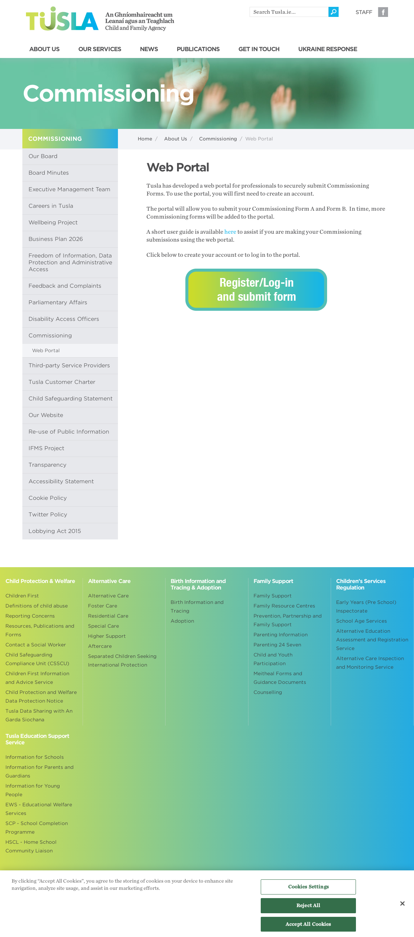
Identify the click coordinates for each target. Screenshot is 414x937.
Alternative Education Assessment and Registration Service (372, 639)
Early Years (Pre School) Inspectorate (366, 607)
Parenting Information (281, 634)
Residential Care (108, 616)
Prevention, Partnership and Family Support (288, 620)
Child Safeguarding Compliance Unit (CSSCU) (37, 659)
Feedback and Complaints (64, 286)
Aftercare (100, 646)
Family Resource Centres (284, 606)
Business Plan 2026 (55, 239)
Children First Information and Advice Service (37, 678)
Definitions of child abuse (36, 606)
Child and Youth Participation (273, 659)
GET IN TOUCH (258, 49)
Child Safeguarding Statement (70, 398)
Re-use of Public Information (68, 432)
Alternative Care (108, 595)
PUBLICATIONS (198, 49)
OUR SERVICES (99, 49)
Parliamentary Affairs (57, 302)
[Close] (402, 906)
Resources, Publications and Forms (39, 630)
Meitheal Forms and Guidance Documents (280, 678)
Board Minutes (48, 173)
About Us (175, 139)
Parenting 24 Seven (277, 644)
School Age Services (361, 621)
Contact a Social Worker (35, 644)
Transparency (47, 465)
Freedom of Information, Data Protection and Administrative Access (70, 262)
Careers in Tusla (50, 206)
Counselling (268, 692)
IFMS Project (46, 448)
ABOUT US (44, 49)
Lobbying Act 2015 (54, 531)
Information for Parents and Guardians (39, 772)
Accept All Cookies (308, 926)
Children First (22, 595)
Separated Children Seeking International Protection (122, 661)
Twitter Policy (47, 514)
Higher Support (107, 636)
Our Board (42, 156)
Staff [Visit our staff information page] (364, 12)
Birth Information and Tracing (197, 607)
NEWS (149, 49)
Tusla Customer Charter (61, 382)
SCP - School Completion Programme (36, 828)
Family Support (273, 595)
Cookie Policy (47, 498)
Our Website (45, 415)
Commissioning (218, 139)
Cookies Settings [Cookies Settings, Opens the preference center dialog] (308, 889)
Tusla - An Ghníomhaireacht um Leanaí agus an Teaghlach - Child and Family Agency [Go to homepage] (100, 18)
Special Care (103, 626)
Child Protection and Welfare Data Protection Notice (41, 697)
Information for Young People (32, 790)
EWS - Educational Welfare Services (38, 809)
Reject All (308, 907)
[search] (289, 12)
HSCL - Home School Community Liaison (31, 846)
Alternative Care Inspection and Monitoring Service (370, 663)
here (230, 232)
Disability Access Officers (63, 319)
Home (145, 139)
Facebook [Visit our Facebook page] (383, 12)
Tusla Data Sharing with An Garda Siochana (38, 715)
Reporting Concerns (30, 616)
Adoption (182, 621)
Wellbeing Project (53, 222)
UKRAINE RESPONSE (327, 49)
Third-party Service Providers (69, 365)
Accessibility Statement (61, 481)
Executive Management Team (69, 189)
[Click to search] (334, 12)
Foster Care (102, 606)
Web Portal (46, 350)
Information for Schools (34, 757)
